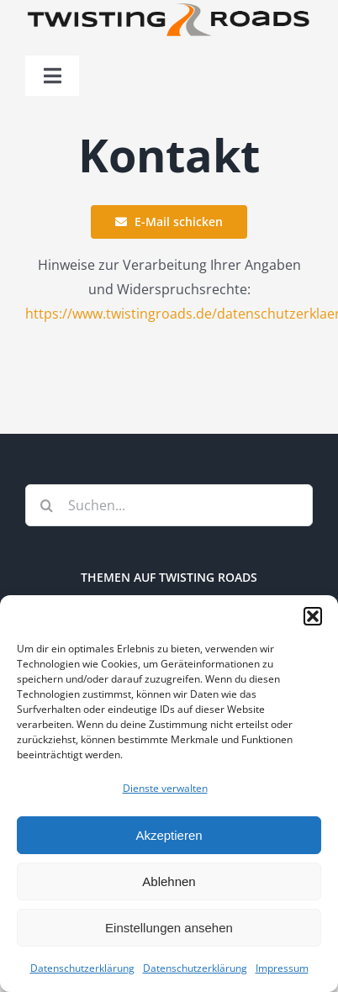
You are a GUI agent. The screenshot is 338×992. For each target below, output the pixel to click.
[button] (312, 616)
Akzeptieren (168, 835)
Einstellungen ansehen (169, 928)
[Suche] (46, 505)
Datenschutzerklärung (82, 968)
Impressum (282, 968)
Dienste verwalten (165, 788)
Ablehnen (168, 881)
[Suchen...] (169, 505)
